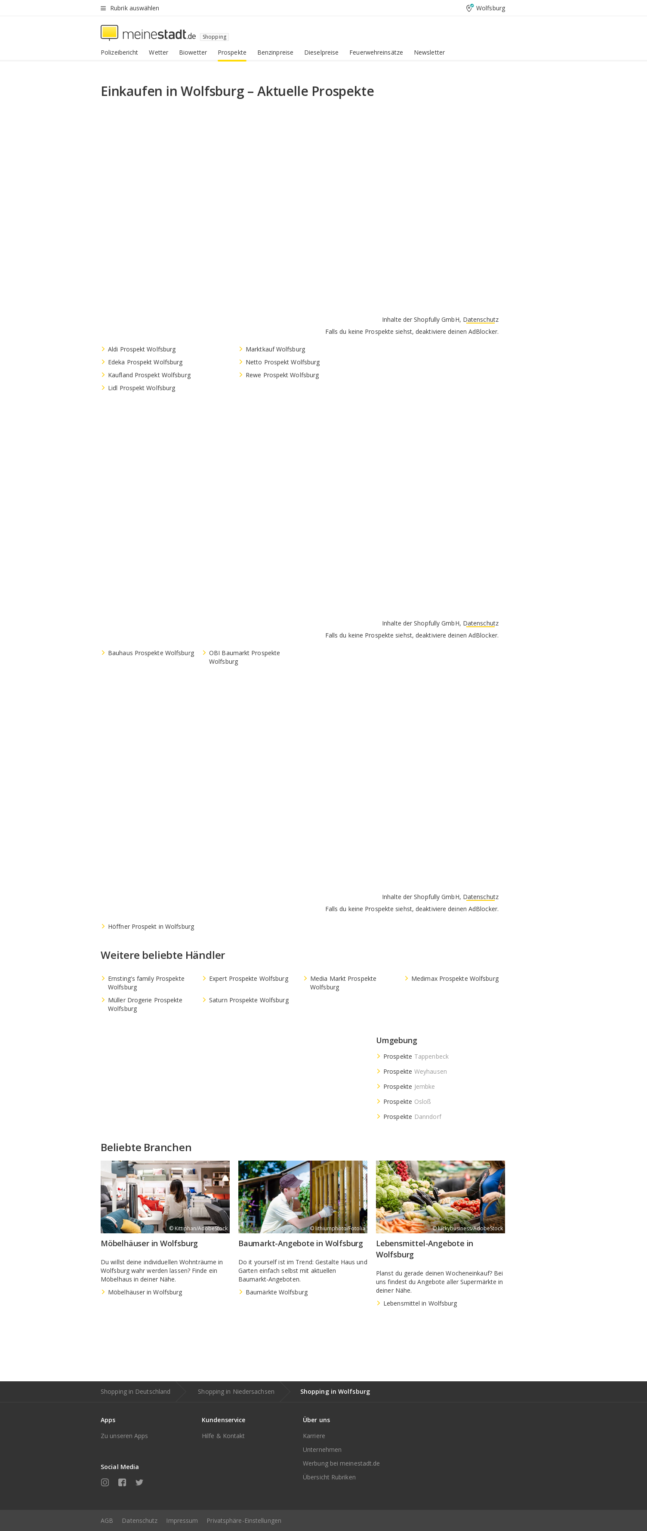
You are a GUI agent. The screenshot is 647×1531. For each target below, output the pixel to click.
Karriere (314, 1436)
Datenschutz (139, 1520)
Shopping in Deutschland (135, 1391)
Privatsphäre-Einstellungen (243, 1520)
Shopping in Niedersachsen (236, 1391)
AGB (107, 1520)
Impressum (182, 1520)
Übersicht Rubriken (329, 1477)
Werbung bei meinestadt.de (341, 1463)
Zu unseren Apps (124, 1436)
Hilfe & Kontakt (223, 1436)
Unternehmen (322, 1449)
